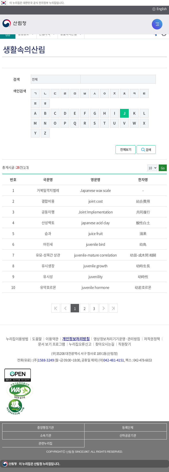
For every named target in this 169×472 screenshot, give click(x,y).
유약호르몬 (48, 287)
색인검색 (19, 91)
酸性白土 (143, 222)
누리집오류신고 (80, 344)
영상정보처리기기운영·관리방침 (117, 339)
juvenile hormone (95, 287)
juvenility (95, 276)
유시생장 (48, 265)
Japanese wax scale (95, 190)
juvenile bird (95, 244)
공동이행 (48, 211)
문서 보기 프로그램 (51, 344)
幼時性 (143, 276)
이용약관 (52, 339)
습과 (48, 233)
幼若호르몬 (143, 287)
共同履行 (143, 211)
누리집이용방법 (17, 339)
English (159, 9)
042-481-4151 (113, 360)
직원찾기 (124, 344)
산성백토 (48, 222)
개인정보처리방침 (76, 338)
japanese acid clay (95, 222)
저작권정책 (152, 339)
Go (163, 168)
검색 (16, 79)
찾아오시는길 (104, 344)
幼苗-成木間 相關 (143, 255)
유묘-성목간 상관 (48, 255)
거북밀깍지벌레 (48, 190)
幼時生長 (143, 265)
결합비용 (48, 201)
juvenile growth (95, 265)
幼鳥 (143, 244)
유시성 (48, 276)
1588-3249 (46, 360)
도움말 (37, 339)
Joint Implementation (95, 211)
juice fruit (95, 233)
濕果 (143, 233)
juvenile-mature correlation (95, 255)
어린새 (48, 244)
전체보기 (125, 149)
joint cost (95, 201)
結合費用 (143, 201)
